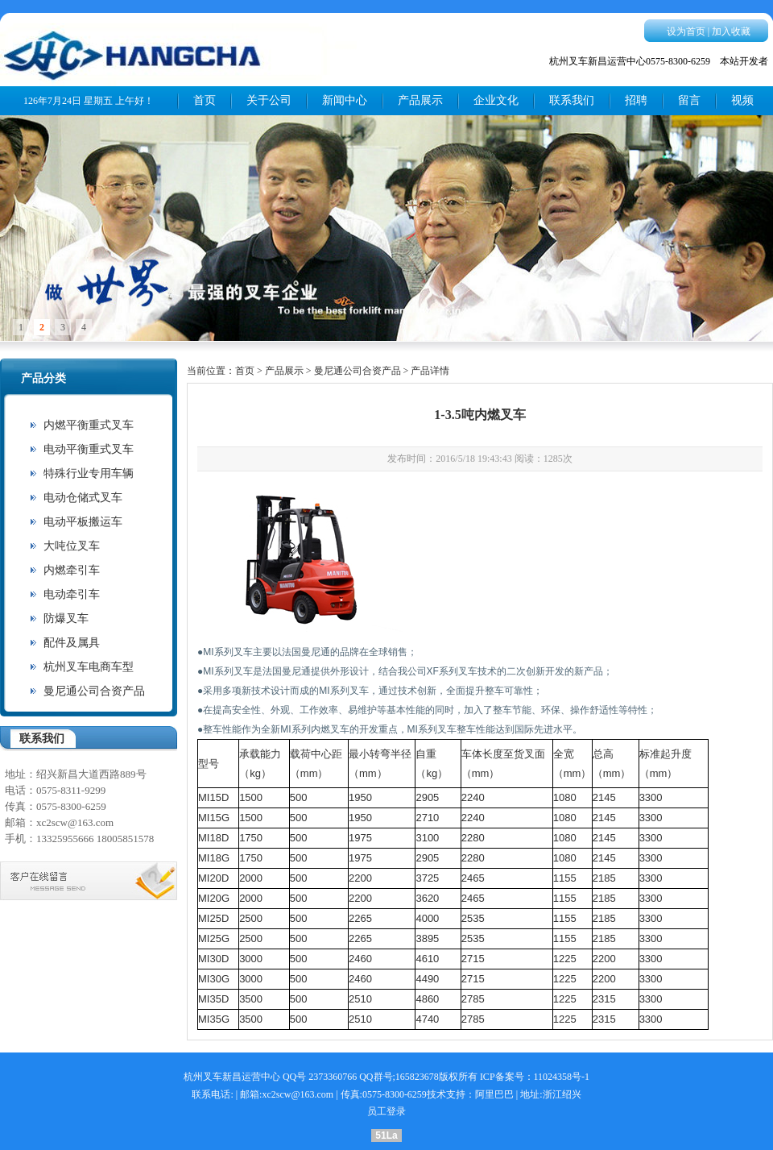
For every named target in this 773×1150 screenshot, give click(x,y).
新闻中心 (344, 100)
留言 (689, 100)
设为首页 (686, 31)
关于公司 (268, 100)
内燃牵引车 (71, 570)
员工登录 (386, 1111)
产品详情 (430, 370)
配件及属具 (71, 643)
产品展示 (420, 100)
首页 (204, 100)
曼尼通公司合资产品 (94, 691)
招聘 (636, 100)
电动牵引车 (71, 594)
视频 (742, 100)
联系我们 (571, 100)
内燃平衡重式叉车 (88, 425)
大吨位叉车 (71, 546)
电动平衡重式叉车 (88, 449)
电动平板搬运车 (82, 522)
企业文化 (496, 100)
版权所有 (458, 1076)
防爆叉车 (66, 618)
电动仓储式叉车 (82, 498)
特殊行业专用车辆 (88, 473)
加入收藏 (731, 31)
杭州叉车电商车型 (88, 667)
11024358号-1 (562, 1076)
